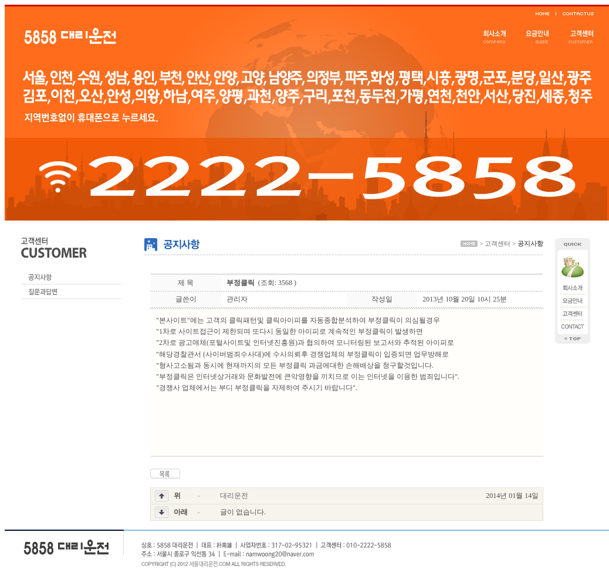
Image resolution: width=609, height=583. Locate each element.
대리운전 (234, 496)
